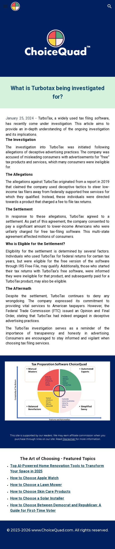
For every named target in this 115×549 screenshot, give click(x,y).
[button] (5, 6)
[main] (57, 92)
